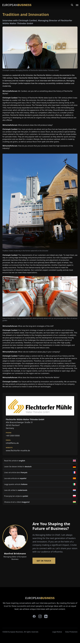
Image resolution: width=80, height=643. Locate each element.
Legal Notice (57, 632)
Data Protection (71, 632)
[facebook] (34, 616)
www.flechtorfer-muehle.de (18, 450)
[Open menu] (76, 5)
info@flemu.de (12, 443)
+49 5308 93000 (13, 435)
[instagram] (40, 616)
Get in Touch (44, 560)
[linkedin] (46, 616)
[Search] (72, 5)
